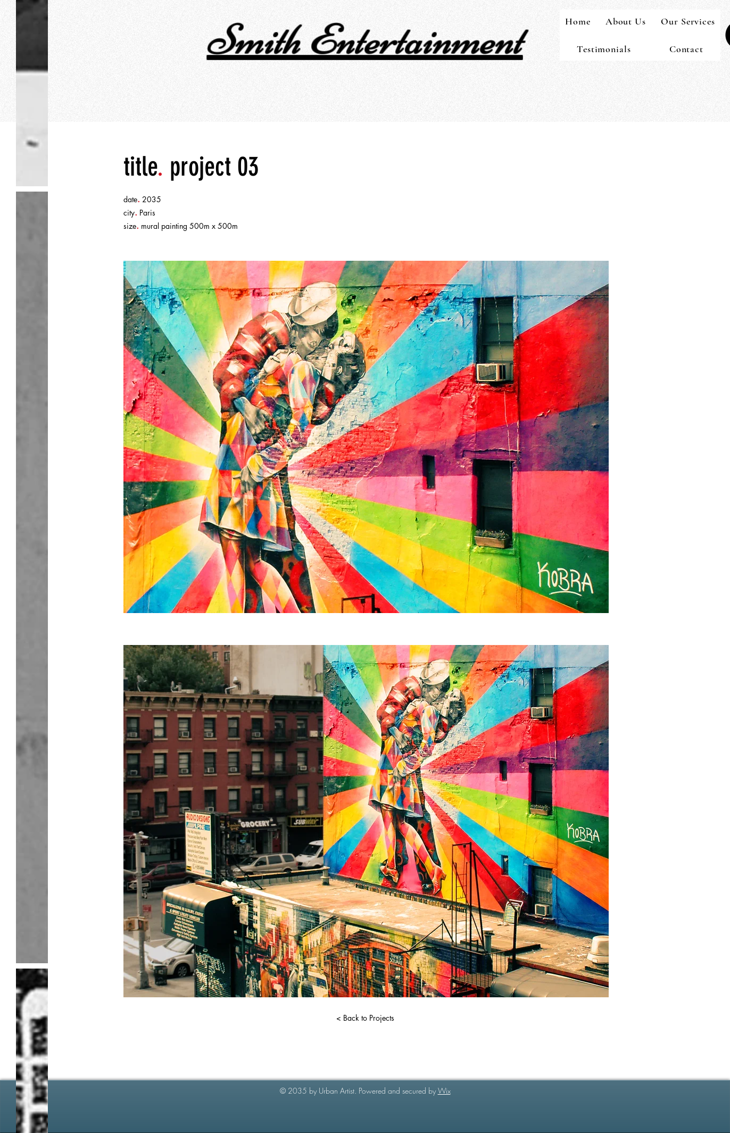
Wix (444, 1091)
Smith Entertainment (364, 39)
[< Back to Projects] (365, 1018)
